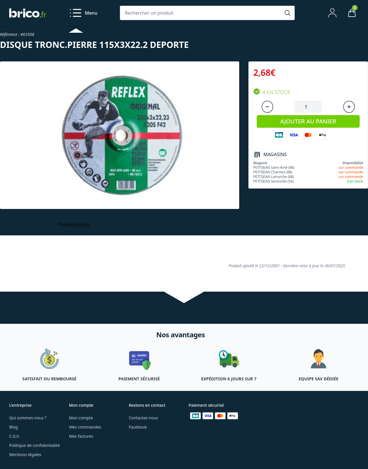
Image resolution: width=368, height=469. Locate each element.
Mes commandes (85, 427)
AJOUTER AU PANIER (308, 121)
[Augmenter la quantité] (349, 107)
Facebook (138, 427)
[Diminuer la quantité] (267, 107)
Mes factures (81, 436)
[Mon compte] (332, 13)
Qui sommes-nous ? (28, 417)
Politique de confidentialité (34, 445)
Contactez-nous (143, 417)
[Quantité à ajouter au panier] (308, 107)
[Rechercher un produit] (201, 13)
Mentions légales (25, 454)
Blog (13, 427)
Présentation (73, 224)
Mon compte (81, 417)
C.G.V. (14, 436)
